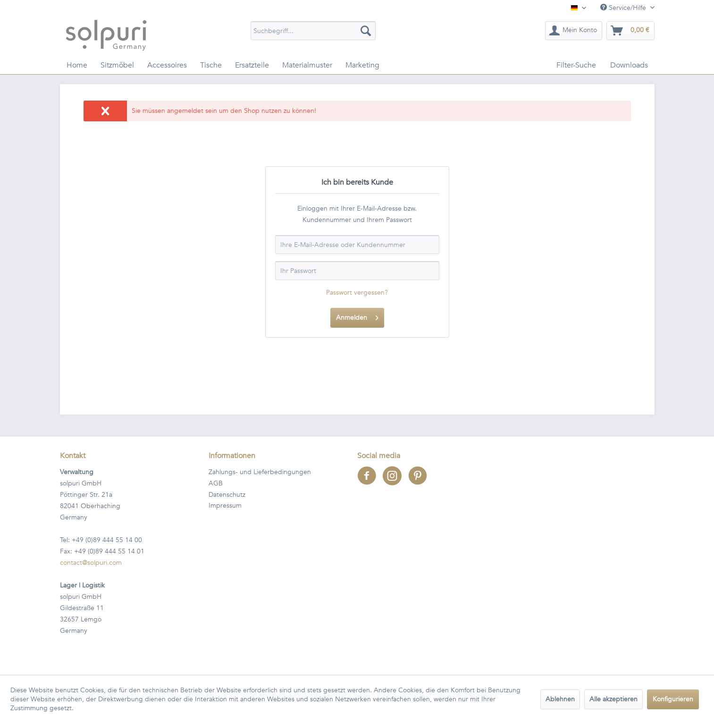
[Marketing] (362, 65)
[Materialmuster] (307, 65)
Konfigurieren (673, 699)
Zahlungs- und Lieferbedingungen (260, 472)
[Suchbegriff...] (313, 30)
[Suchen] (366, 30)
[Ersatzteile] (252, 65)
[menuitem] (313, 30)
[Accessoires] (167, 65)
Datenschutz (227, 494)
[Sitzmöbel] (117, 65)
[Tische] (210, 65)
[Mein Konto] (573, 30)
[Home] (77, 65)
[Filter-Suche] (576, 65)
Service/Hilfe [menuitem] (624, 7)
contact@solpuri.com (91, 562)
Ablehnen (560, 699)
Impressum (225, 505)
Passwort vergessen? (357, 292)
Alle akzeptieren (613, 699)
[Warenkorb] (630, 30)
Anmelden (357, 316)
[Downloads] (629, 65)
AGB (216, 483)
